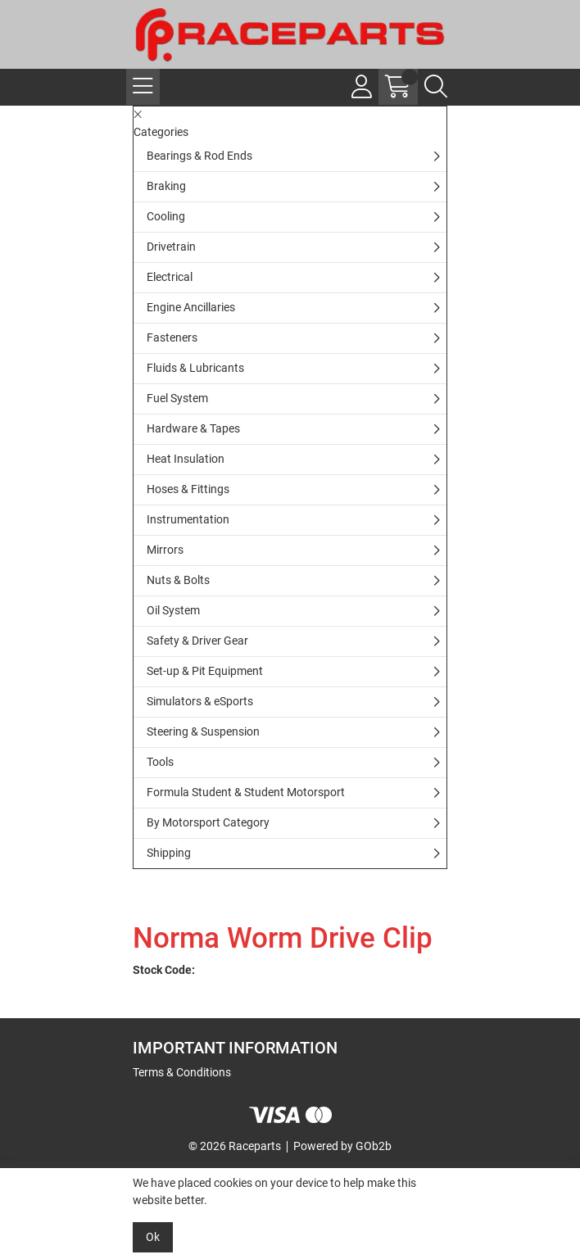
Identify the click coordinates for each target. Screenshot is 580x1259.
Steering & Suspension (203, 731)
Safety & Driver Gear (197, 640)
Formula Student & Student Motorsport (246, 792)
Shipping (169, 852)
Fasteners (172, 337)
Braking (166, 185)
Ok (153, 1236)
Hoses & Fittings (188, 489)
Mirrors (165, 549)
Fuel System (177, 398)
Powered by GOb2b (342, 1146)
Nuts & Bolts (178, 579)
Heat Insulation (185, 458)
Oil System (173, 610)
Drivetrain (171, 246)
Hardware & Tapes (193, 428)
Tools (160, 761)
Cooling (166, 216)
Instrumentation (188, 519)
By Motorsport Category (208, 822)
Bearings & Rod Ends (199, 155)
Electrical (170, 276)
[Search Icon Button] (436, 87)
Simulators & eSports (200, 701)
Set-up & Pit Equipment (205, 670)
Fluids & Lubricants (195, 367)
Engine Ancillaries (191, 307)
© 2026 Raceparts (234, 1146)
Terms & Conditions (182, 1072)
